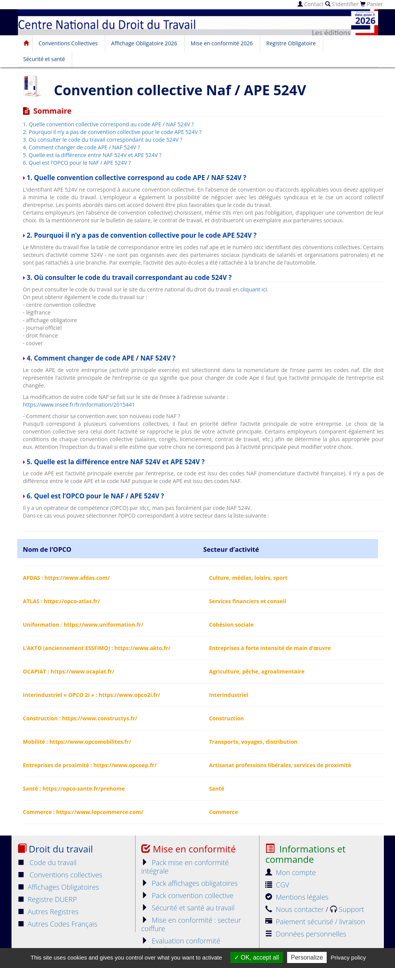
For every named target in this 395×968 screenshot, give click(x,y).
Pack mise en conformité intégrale (185, 866)
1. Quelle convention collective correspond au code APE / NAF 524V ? (108, 124)
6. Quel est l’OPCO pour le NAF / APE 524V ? (77, 162)
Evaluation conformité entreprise (180, 945)
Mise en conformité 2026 (222, 43)
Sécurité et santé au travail (188, 907)
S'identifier (342, 4)
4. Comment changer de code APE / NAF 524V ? (81, 147)
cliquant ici (253, 289)
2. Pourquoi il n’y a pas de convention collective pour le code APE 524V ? (112, 132)
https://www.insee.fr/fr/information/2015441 (79, 404)
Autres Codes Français (57, 923)
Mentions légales (296, 897)
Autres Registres (48, 911)
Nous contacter (295, 909)
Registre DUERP (47, 899)
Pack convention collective (187, 895)
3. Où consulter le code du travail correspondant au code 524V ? (103, 139)
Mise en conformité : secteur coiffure (191, 924)
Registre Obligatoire (291, 43)
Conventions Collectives (68, 43)
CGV (277, 884)
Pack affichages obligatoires (189, 883)
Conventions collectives (59, 874)
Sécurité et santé (44, 59)
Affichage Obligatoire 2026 (144, 43)
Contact (310, 4)
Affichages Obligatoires (58, 887)
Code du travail (47, 862)
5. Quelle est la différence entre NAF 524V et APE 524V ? (92, 155)
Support (347, 909)
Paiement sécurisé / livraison (315, 921)
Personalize (307, 957)
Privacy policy (348, 957)
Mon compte (290, 872)
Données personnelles (305, 933)
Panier (371, 4)
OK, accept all (256, 957)
